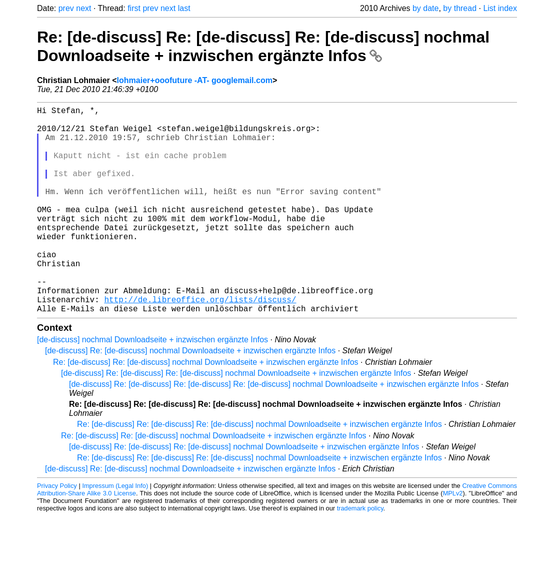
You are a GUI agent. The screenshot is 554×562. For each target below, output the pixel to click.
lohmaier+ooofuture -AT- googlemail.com (194, 80)
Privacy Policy (57, 531)
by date (425, 8)
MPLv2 (453, 539)
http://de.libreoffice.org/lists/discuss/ (200, 343)
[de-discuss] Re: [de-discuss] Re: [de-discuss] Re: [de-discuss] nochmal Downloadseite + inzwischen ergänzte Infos (274, 430)
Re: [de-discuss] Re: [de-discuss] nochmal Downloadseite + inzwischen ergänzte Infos (205, 408)
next (83, 8)
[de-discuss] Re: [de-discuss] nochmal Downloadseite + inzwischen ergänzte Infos (190, 396)
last (184, 8)
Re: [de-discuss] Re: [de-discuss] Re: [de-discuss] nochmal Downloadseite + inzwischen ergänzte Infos (263, 46)
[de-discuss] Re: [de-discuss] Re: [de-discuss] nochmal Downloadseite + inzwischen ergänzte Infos (236, 419)
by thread (459, 8)
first (134, 8)
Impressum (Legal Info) (115, 531)
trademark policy (360, 554)
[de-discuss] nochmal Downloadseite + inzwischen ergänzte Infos (152, 385)
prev (66, 8)
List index (500, 8)
